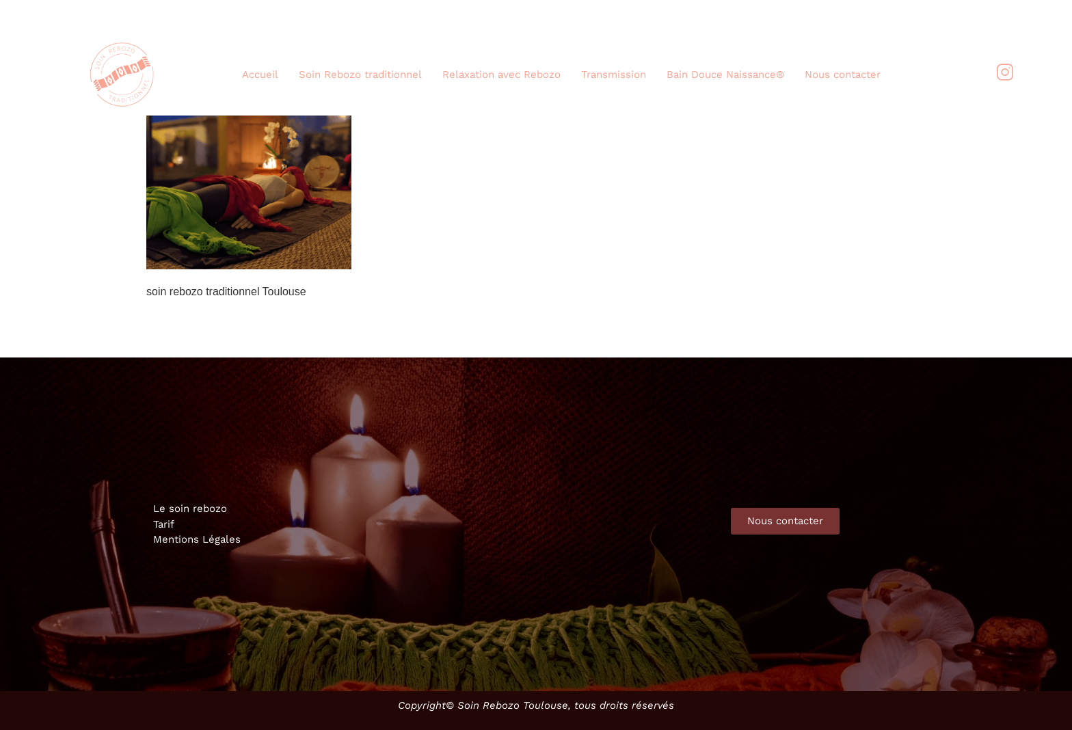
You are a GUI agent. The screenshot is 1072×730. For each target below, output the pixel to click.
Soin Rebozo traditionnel (360, 74)
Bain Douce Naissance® (725, 74)
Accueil (260, 74)
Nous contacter (843, 74)
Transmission (613, 74)
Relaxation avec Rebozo (501, 74)
